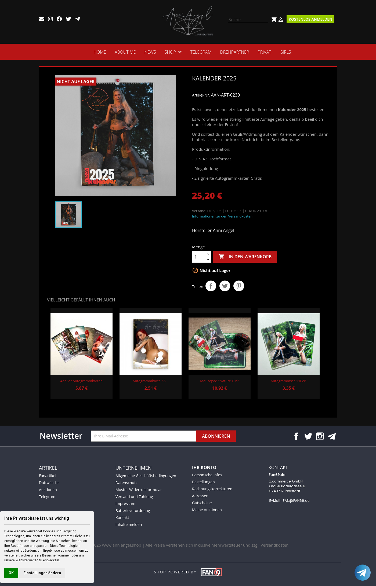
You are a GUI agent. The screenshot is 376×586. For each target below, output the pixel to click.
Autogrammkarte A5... (150, 380)
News (150, 52)
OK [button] (11, 573)
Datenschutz (126, 482)
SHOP (170, 52)
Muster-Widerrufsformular (138, 489)
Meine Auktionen (207, 509)
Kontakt (122, 517)
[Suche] (248, 19)
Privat (264, 52)
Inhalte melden (128, 524)
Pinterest (238, 286)
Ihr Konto (204, 467)
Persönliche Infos (207, 474)
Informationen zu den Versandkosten (222, 216)
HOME (99, 52)
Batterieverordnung (132, 510)
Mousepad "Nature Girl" (219, 380)
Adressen (200, 495)
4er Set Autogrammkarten (81, 380)
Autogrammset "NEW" (288, 380)
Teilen (210, 286)
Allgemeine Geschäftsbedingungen (145, 475)
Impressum (125, 503)
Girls (285, 52)
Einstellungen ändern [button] (42, 573)
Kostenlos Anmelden (310, 19)
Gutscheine (202, 502)
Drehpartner (234, 52)
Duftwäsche (49, 482)
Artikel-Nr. (201, 95)
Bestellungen (203, 481)
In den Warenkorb (245, 256)
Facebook (296, 436)
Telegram (201, 52)
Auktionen (48, 489)
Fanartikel (47, 475)
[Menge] (198, 257)
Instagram (319, 436)
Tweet (224, 286)
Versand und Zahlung (134, 496)
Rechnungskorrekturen (212, 488)
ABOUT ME (125, 52)
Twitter (308, 436)
